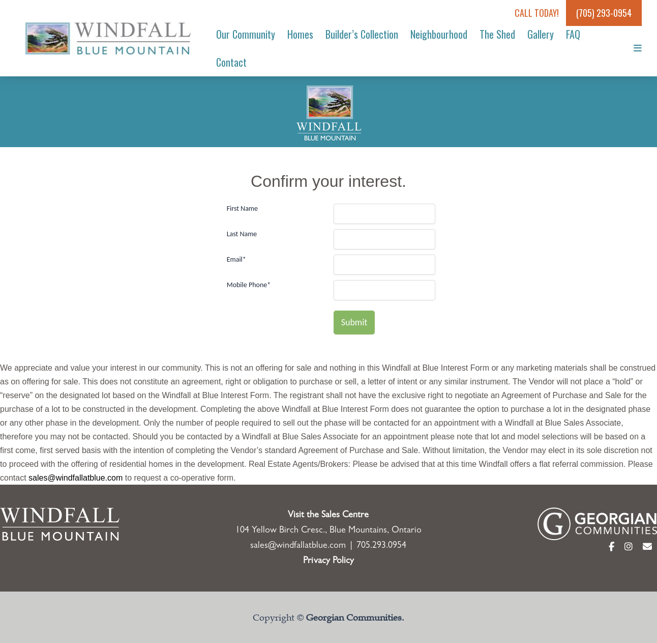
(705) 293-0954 (604, 12)
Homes (300, 34)
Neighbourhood (438, 34)
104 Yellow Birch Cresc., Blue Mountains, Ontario (328, 531)
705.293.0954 (381, 546)
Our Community (245, 34)
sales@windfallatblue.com (75, 477)
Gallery (540, 34)
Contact (231, 62)
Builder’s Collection (361, 34)
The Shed (497, 34)
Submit (354, 322)
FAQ (573, 34)
